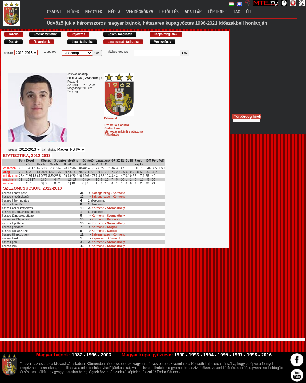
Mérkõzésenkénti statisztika (123, 131)
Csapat (54, 12)
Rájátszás (78, 34)
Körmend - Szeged (104, 227)
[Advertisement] (99, 295)
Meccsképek (162, 41)
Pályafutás (111, 134)
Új (248, 12)
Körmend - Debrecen (106, 219)
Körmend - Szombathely (108, 208)
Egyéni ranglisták (120, 34)
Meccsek (93, 12)
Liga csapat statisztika (123, 41)
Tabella (14, 34)
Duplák (13, 41)
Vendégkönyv (139, 12)
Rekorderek (42, 41)
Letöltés (169, 12)
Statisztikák (112, 128)
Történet (217, 12)
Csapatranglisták (165, 34)
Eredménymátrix (45, 34)
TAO (236, 12)
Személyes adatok (116, 125)
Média (114, 12)
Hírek (73, 12)
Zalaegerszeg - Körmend (108, 193)
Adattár (193, 12)
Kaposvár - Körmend (106, 238)
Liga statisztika (82, 41)
